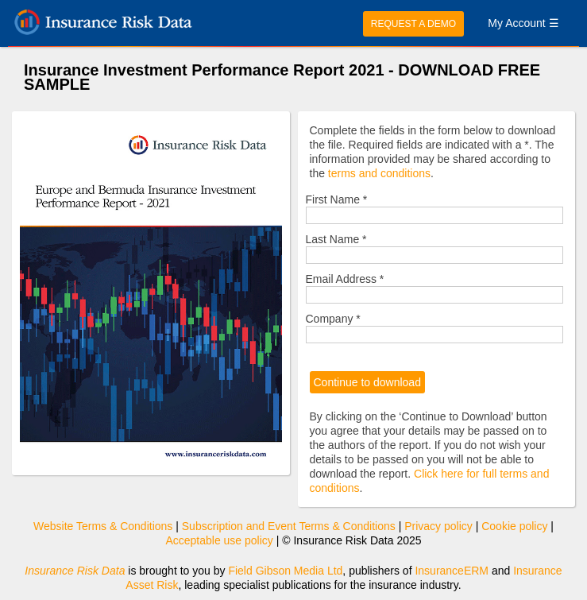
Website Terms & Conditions (102, 526)
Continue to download (367, 382)
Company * (333, 318)
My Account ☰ (523, 23)
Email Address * (345, 279)
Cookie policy (514, 526)
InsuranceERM (452, 570)
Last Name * (336, 239)
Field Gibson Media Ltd (285, 570)
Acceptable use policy (218, 540)
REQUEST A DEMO (413, 23)
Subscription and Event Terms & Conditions (289, 526)
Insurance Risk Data (75, 570)
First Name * (337, 199)
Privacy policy (438, 526)
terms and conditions (379, 173)
